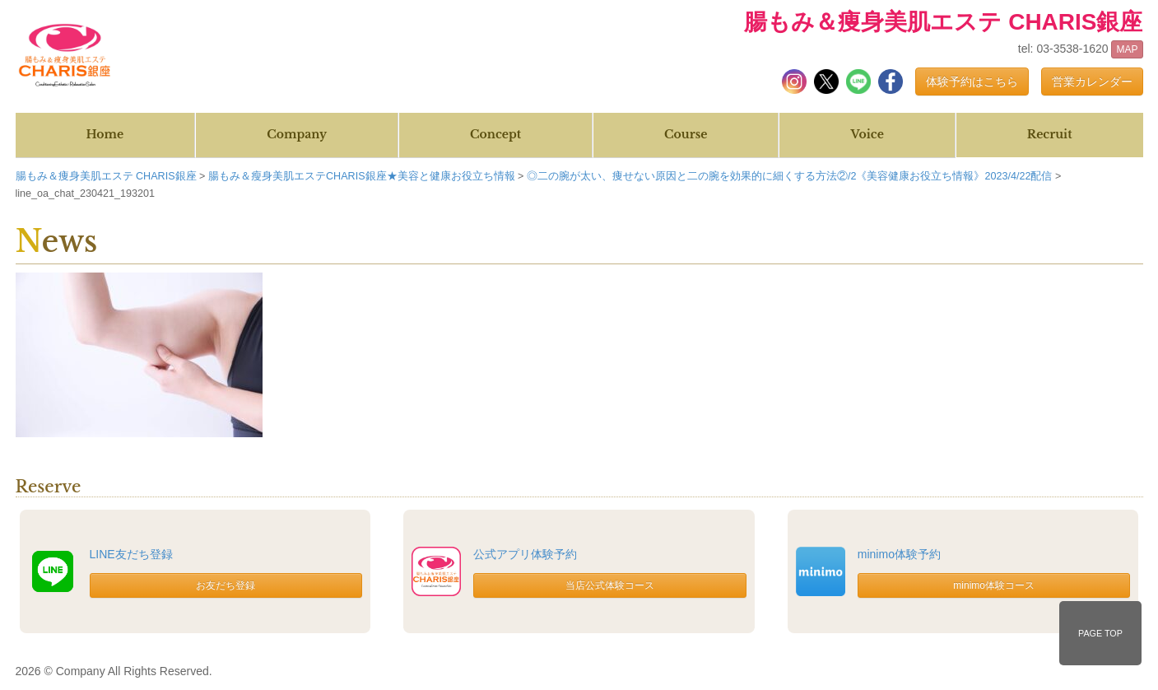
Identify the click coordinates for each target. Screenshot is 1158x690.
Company (297, 134)
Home (104, 134)
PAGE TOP (1100, 633)
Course (685, 134)
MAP (1126, 49)
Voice (866, 134)
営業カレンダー (1092, 81)
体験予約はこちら (972, 81)
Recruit (1049, 134)
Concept (495, 134)
